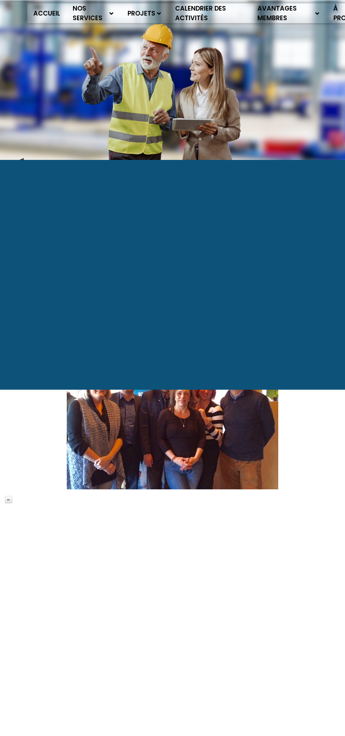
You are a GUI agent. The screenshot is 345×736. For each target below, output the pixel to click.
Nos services (93, 13)
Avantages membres (288, 13)
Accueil (46, 13)
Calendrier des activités (200, 13)
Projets (144, 13)
